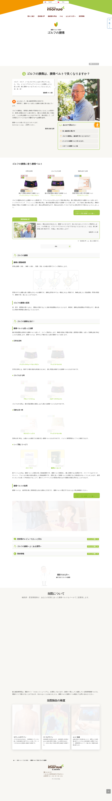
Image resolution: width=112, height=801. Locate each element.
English (50, 2)
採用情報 (81, 16)
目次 (62, 246)
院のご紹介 (31, 16)
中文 (63, 2)
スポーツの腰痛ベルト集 (70, 146)
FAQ (61, 16)
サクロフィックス (82, 195)
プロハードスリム (56, 195)
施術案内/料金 (52, 16)
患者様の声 (41, 16)
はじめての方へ (71, 16)
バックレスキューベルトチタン (29, 195)
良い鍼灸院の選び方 (68, 131)
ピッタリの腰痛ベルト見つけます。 (73, 141)
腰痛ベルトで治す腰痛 (22, 703)
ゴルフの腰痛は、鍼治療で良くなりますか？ (76, 136)
